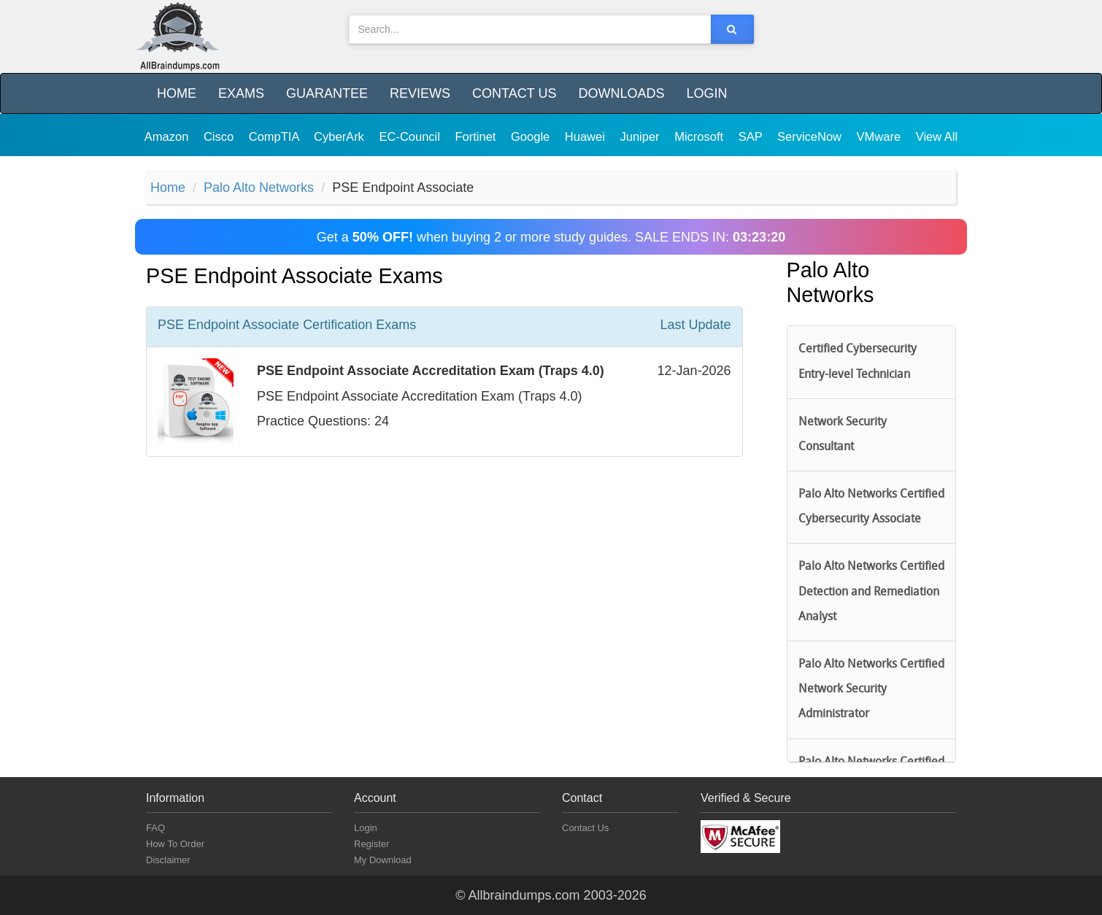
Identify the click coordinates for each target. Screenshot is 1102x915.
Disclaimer (168, 859)
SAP (752, 136)
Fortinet (477, 136)
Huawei (587, 136)
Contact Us (514, 93)
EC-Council (411, 136)
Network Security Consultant (842, 435)
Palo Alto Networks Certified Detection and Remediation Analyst (871, 591)
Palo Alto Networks (259, 187)
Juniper (641, 136)
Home (176, 93)
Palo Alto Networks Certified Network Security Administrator (871, 689)
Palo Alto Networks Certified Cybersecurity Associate (871, 507)
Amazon (168, 136)
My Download (383, 859)
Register (371, 843)
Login (706, 93)
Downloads (621, 93)
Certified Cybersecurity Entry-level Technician (857, 362)
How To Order (175, 843)
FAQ (155, 827)
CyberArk (340, 136)
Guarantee (327, 93)
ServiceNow (811, 136)
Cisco (220, 136)
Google (532, 136)
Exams (241, 93)
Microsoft (700, 136)
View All (936, 136)
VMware (880, 136)
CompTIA (275, 136)
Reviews (420, 93)
